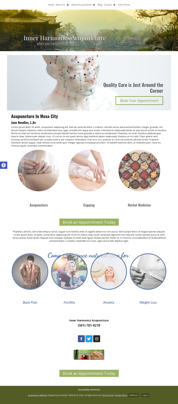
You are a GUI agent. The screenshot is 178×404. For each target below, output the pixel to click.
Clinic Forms (124, 4)
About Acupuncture (81, 4)
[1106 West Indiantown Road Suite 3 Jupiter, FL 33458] (29, 340)
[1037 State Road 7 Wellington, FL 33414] (148, 340)
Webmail (134, 395)
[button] (3, 165)
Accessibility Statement (89, 389)
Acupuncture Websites (37, 395)
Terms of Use (107, 395)
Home (51, 4)
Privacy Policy (121, 395)
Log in (145, 395)
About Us (60, 4)
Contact (108, 4)
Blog (100, 4)
